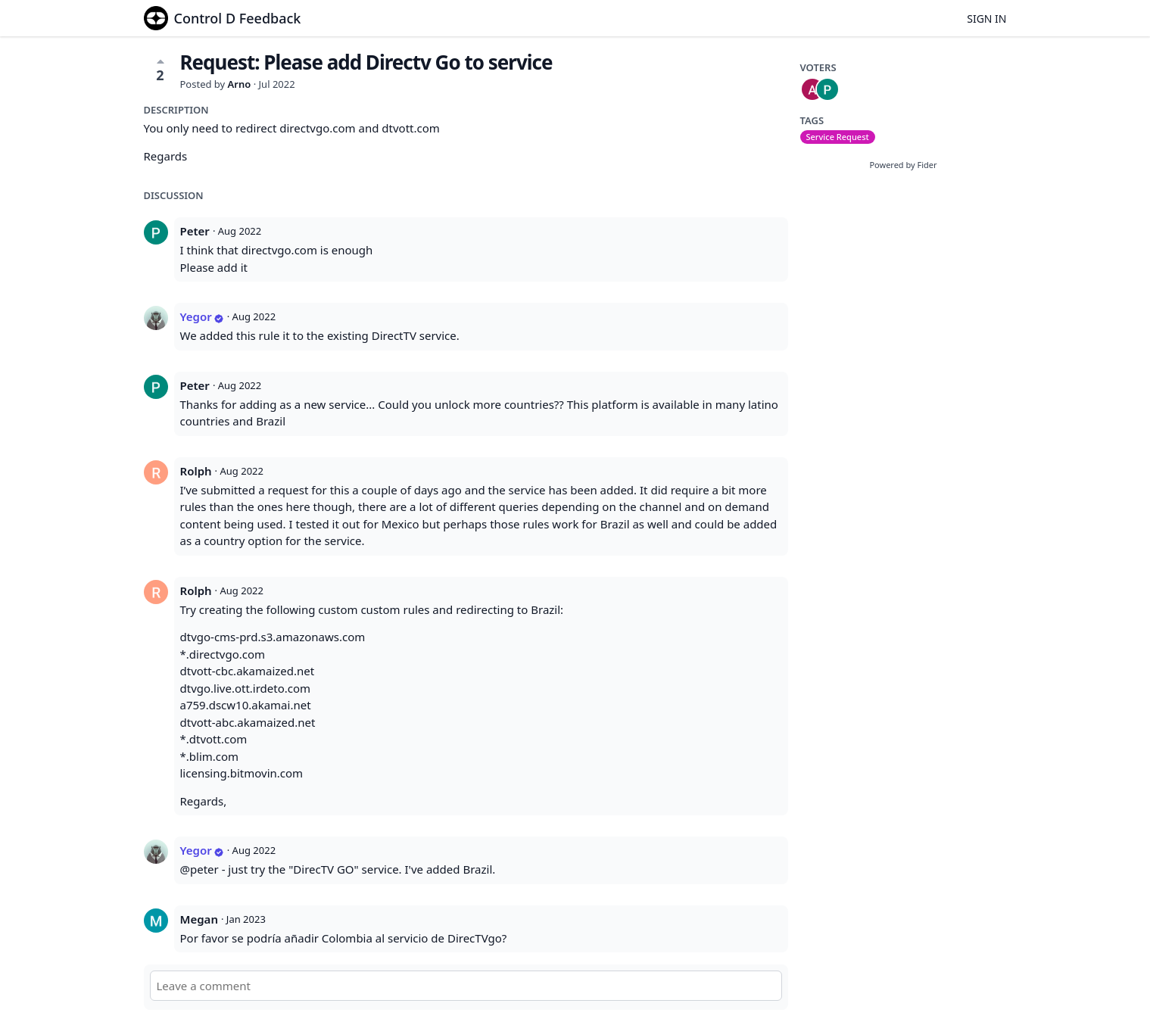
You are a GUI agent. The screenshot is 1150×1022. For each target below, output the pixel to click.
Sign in (986, 18)
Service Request (837, 136)
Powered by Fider (903, 164)
